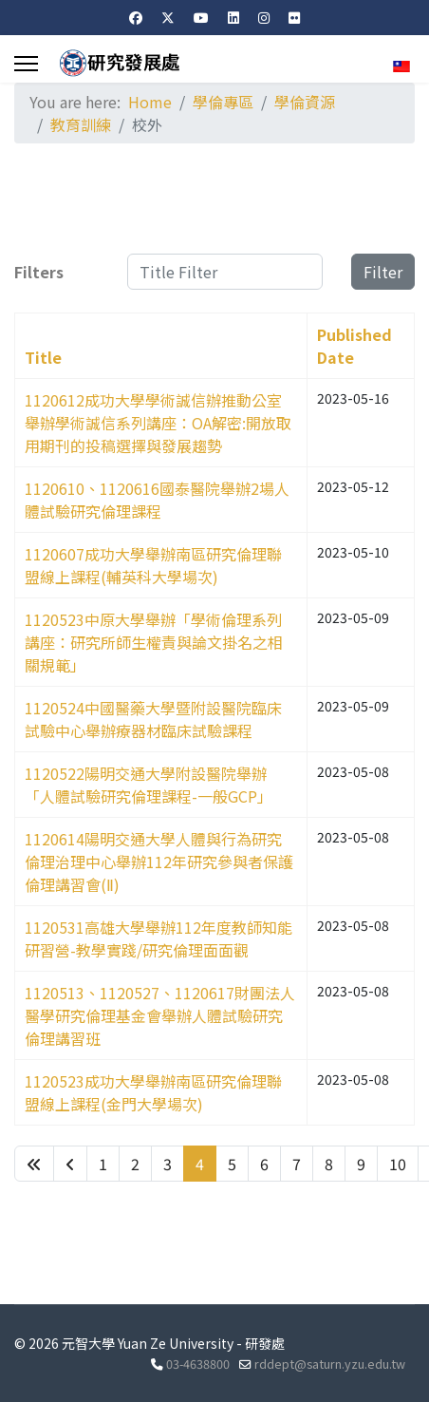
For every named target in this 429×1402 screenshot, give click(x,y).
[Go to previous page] (70, 1164)
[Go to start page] (34, 1164)
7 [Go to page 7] (296, 1163)
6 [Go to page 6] (264, 1163)
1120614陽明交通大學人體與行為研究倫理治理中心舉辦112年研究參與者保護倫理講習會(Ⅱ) (159, 861)
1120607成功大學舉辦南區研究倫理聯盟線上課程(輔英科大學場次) (153, 565)
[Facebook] (135, 17)
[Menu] (26, 63)
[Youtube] (201, 17)
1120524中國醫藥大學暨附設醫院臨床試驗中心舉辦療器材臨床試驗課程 (153, 719)
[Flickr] (294, 17)
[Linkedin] (233, 17)
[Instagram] (264, 17)
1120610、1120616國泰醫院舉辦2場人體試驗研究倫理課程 (157, 499)
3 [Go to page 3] (167, 1163)
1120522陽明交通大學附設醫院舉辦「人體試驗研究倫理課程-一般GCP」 (148, 784)
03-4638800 (198, 1364)
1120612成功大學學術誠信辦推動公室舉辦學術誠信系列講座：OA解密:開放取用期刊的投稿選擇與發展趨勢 (158, 422)
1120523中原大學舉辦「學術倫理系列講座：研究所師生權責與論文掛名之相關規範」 (154, 642)
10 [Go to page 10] (397, 1163)
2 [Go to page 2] (135, 1163)
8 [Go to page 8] (329, 1163)
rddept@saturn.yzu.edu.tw (329, 1364)
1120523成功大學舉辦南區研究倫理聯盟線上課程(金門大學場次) (153, 1092)
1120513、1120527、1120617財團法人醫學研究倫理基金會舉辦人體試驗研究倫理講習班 (160, 1015)
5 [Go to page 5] (232, 1163)
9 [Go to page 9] (361, 1163)
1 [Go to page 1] (103, 1163)
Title (43, 357)
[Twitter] (168, 17)
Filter (383, 271)
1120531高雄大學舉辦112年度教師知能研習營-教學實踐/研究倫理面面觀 (158, 938)
